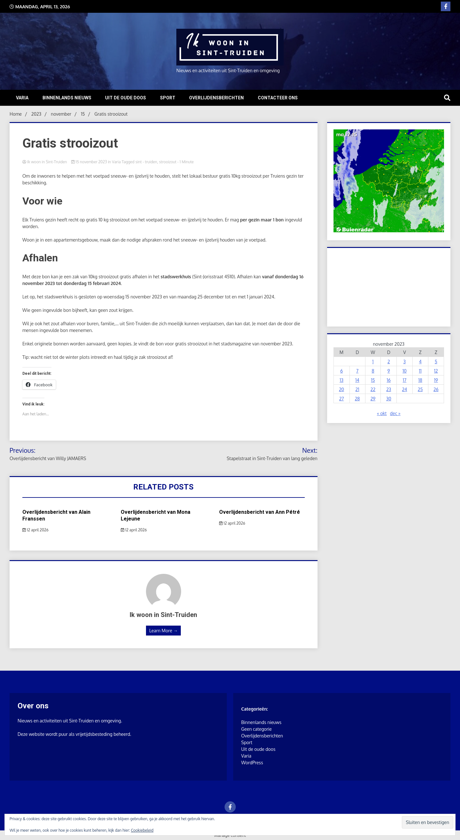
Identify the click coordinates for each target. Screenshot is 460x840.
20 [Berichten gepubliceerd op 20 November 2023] (341, 389)
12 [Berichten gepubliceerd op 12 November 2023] (436, 371)
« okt (382, 413)
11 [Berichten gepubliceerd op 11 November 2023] (420, 371)
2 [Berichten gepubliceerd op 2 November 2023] (388, 361)
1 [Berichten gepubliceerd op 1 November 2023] (372, 361)
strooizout (167, 161)
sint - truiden (146, 161)
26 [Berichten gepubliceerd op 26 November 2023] (436, 389)
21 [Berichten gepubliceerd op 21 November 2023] (357, 389)
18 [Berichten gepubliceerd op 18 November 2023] (420, 380)
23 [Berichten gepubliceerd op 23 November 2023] (388, 389)
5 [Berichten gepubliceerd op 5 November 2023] (436, 361)
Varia (22, 97)
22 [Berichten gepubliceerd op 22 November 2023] (373, 389)
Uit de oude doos (125, 97)
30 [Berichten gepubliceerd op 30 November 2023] (388, 398)
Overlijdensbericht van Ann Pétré (259, 512)
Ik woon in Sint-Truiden (45, 161)
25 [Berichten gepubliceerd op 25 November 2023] (420, 389)
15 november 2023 (89, 161)
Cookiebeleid (142, 830)
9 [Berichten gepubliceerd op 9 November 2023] (388, 371)
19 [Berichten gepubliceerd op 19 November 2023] (436, 380)
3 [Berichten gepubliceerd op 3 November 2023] (404, 361)
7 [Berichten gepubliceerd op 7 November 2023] (357, 371)
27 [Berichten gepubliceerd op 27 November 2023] (341, 398)
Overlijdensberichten (216, 97)
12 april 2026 (35, 530)
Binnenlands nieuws (66, 97)
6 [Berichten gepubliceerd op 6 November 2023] (341, 371)
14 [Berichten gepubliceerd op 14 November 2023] (357, 380)
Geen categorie (256, 729)
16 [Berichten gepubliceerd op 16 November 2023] (389, 380)
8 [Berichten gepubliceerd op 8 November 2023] (373, 371)
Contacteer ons (278, 97)
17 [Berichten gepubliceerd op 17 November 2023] (404, 380)
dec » (395, 413)
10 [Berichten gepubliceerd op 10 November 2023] (404, 371)
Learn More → (163, 630)
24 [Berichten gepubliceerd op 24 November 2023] (404, 389)
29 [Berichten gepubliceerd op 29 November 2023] (373, 398)
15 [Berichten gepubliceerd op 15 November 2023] (373, 380)
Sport (167, 97)
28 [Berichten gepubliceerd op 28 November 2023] (357, 398)
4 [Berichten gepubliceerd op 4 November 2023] (420, 361)
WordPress (252, 762)
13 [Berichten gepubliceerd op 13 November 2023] (341, 380)
